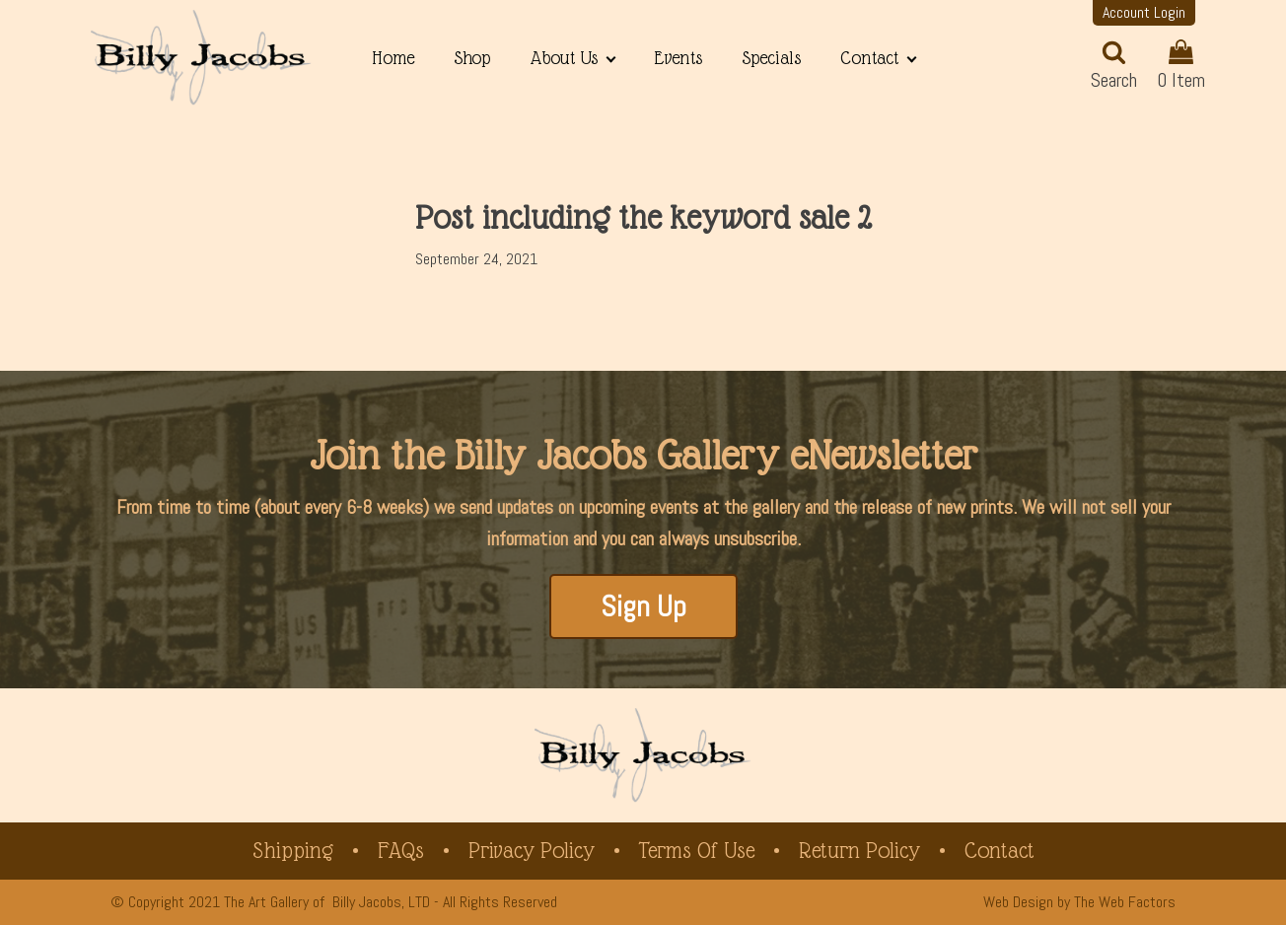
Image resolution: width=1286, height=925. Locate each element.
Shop (472, 57)
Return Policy (859, 850)
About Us (564, 57)
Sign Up (643, 606)
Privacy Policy (531, 850)
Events (678, 57)
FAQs (401, 850)
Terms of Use (696, 850)
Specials (771, 57)
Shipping (292, 850)
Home (393, 57)
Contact (869, 57)
